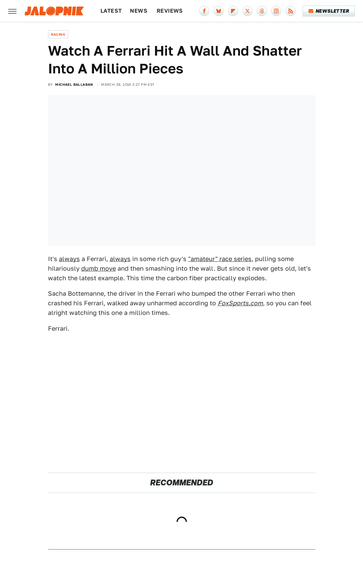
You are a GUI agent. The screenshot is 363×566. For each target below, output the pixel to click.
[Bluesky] (219, 11)
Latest (111, 11)
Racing (58, 34)
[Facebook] (204, 11)
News (138, 11)
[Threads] (262, 11)
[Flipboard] (233, 11)
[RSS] (291, 11)
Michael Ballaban (74, 84)
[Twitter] (247, 11)
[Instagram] (276, 11)
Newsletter (328, 11)
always (69, 258)
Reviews (170, 11)
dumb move (98, 268)
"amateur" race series (220, 258)
